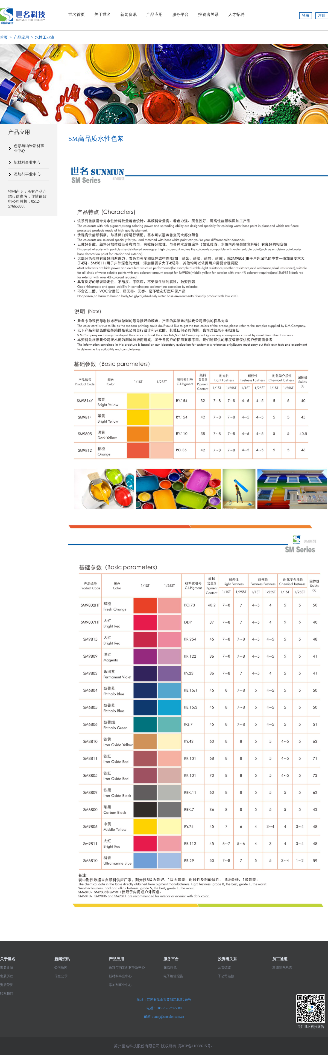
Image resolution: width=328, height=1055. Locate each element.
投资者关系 (208, 14)
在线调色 (170, 967)
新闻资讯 (128, 14)
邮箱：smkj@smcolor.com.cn (164, 1017)
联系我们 (6, 994)
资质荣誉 (6, 985)
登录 (305, 15)
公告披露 (224, 967)
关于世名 (102, 14)
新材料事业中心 (27, 162)
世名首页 (76, 14)
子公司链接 (226, 976)
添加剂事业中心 (27, 174)
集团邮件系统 (282, 967)
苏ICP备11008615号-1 (196, 1046)
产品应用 (154, 14)
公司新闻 (61, 967)
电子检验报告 (173, 976)
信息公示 (61, 976)
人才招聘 (236, 14)
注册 (322, 15)
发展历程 (6, 976)
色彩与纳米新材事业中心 (29, 148)
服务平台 (180, 14)
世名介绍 (6, 967)
